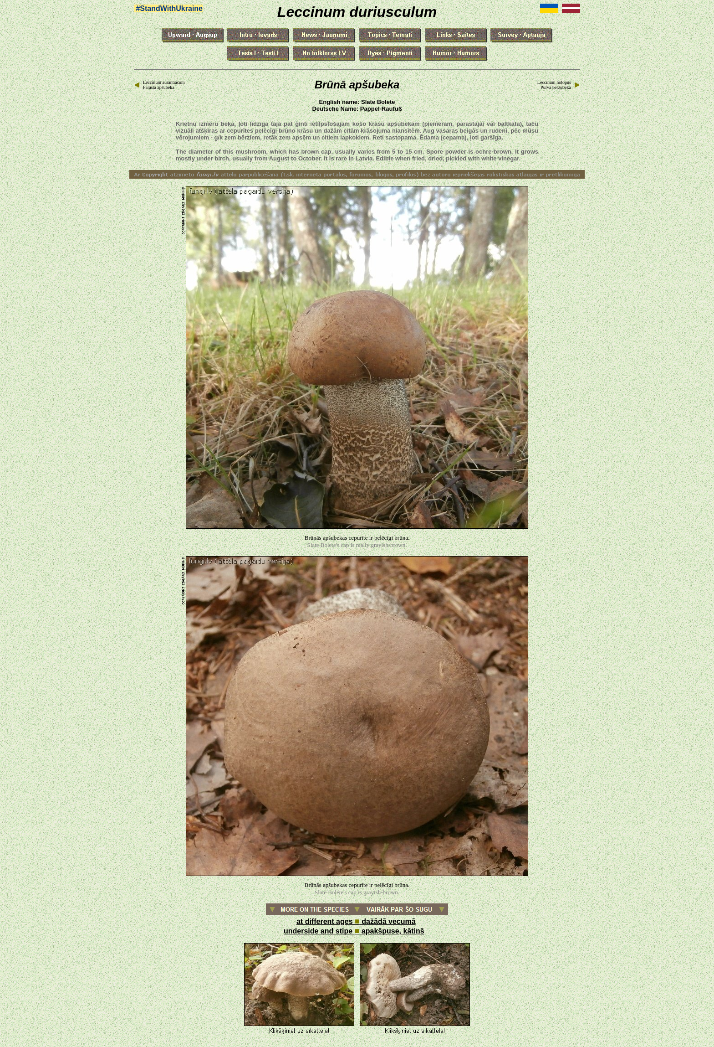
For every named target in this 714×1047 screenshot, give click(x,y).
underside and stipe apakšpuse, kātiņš (354, 931)
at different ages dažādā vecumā (356, 921)
